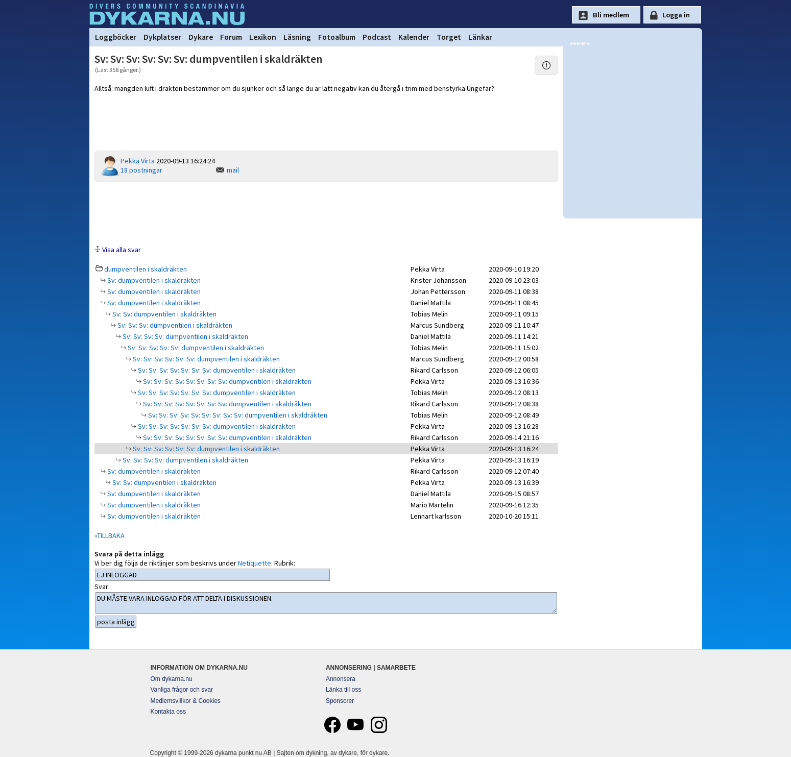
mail (233, 170)
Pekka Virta (138, 160)
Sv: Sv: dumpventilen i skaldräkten (164, 314)
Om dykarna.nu (172, 678)
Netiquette (254, 563)
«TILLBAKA (109, 535)
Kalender (413, 37)
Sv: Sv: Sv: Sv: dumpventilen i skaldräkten (184, 336)
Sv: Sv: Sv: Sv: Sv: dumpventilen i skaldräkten (195, 347)
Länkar (480, 37)
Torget (449, 37)
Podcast (377, 37)
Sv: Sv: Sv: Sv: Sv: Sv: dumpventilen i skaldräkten (205, 358)
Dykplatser (162, 37)
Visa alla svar (121, 249)
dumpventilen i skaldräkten (145, 269)
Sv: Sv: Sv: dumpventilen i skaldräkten (174, 325)
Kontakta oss (168, 711)
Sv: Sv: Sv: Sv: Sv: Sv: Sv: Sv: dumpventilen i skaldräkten (226, 381)
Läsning (297, 37)
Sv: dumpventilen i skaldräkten (153, 280)
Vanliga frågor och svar (182, 689)
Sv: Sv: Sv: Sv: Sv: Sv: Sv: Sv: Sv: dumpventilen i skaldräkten (237, 415)
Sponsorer (340, 700)
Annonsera (340, 678)
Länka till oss (343, 689)
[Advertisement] (326, 213)
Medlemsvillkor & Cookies (186, 700)
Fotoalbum (336, 37)
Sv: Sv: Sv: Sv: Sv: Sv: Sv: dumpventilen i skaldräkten (216, 370)
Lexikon (262, 37)
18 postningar (141, 170)
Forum (231, 37)
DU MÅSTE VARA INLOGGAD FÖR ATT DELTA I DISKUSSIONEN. (326, 603)
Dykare (200, 37)
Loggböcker (115, 37)
